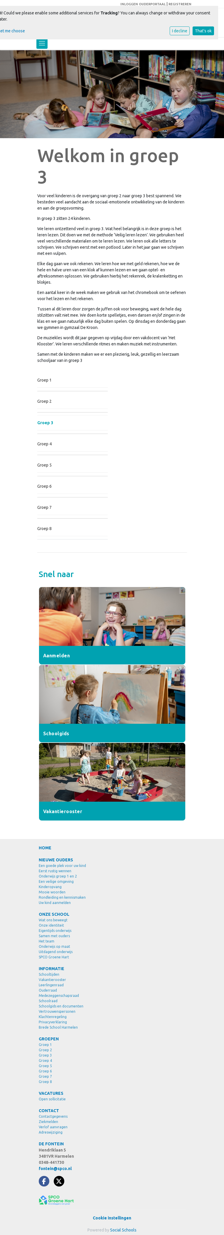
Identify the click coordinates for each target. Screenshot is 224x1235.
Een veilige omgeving (56, 881)
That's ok (203, 31)
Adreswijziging (51, 1132)
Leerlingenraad (51, 985)
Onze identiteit (51, 925)
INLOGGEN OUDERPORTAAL (143, 4)
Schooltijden (49, 974)
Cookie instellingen (112, 1218)
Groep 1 (44, 380)
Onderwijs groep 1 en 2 (58, 876)
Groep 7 (44, 507)
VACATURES (51, 1093)
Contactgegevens (53, 1116)
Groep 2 (44, 401)
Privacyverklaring (53, 1022)
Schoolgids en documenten (61, 1006)
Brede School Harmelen (58, 1027)
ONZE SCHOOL (54, 914)
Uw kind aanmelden (55, 903)
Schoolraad (48, 1001)
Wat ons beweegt (53, 920)
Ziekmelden (48, 1122)
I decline (179, 31)
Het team (46, 941)
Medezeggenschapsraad (59, 995)
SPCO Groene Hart (54, 957)
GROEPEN (49, 1039)
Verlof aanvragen (53, 1127)
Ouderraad (48, 990)
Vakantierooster (52, 980)
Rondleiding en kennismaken (62, 897)
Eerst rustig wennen (55, 871)
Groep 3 (45, 422)
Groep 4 (44, 444)
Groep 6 (44, 486)
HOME (45, 847)
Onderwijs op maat (54, 946)
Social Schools (123, 1230)
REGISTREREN (180, 4)
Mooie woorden (52, 892)
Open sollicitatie (52, 1099)
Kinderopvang (50, 887)
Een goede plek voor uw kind (62, 866)
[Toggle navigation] (42, 43)
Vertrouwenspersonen (57, 1011)
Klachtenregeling (53, 1017)
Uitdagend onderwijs (56, 952)
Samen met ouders (54, 936)
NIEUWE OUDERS (56, 860)
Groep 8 (44, 528)
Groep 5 (44, 465)
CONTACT (49, 1110)
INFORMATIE (51, 968)
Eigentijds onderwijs (55, 930)
